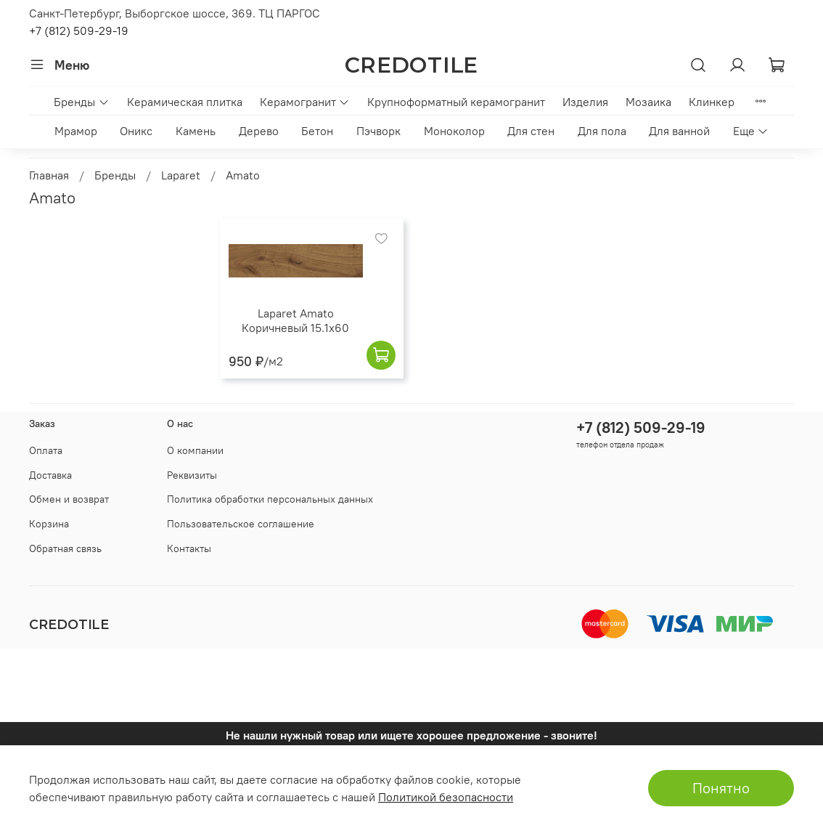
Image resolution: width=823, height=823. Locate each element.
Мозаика (648, 101)
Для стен (530, 130)
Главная (49, 175)
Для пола (602, 130)
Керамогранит (305, 101)
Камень (196, 130)
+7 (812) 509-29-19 (78, 30)
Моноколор (454, 130)
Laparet (180, 175)
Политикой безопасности (445, 797)
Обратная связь (65, 548)
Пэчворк (378, 130)
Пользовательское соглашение (240, 523)
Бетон (317, 130)
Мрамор (75, 130)
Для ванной (679, 130)
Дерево (259, 130)
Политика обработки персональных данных (270, 499)
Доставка (50, 475)
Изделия (585, 101)
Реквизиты (192, 475)
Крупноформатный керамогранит (456, 101)
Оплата (45, 450)
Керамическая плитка (184, 101)
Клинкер (711, 101)
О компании (195, 450)
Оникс (136, 130)
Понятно (721, 788)
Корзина (49, 523)
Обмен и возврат (69, 499)
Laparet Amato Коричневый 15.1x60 (295, 320)
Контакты (189, 548)
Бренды (81, 101)
